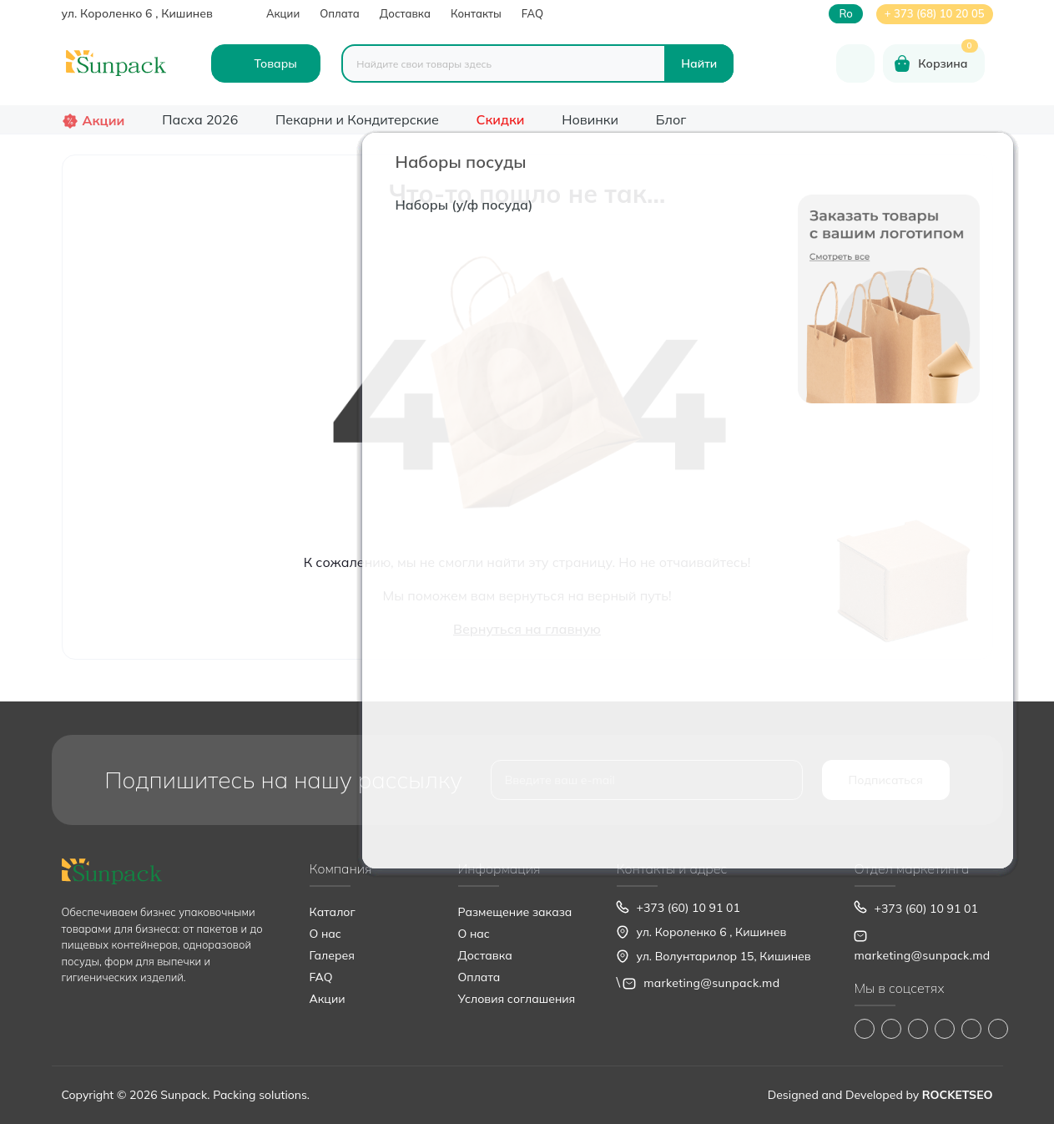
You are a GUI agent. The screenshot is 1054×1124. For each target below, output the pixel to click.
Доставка (405, 13)
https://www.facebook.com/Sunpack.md (865, 1029)
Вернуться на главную (527, 628)
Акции (283, 13)
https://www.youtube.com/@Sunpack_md (945, 1029)
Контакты (476, 13)
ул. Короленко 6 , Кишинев (137, 13)
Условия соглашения (517, 998)
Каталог (333, 911)
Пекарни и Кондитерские (357, 119)
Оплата (340, 13)
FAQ (532, 13)
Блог (671, 119)
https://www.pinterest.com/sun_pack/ (998, 1029)
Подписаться (886, 779)
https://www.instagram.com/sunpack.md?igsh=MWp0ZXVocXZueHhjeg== (891, 1029)
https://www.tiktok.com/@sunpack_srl (918, 1029)
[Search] (699, 63)
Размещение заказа (515, 911)
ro (845, 14)
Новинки (590, 119)
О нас (325, 933)
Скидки (501, 119)
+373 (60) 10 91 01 (688, 907)
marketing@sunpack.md (711, 982)
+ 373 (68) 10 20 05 (935, 13)
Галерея (332, 955)
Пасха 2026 (200, 119)
